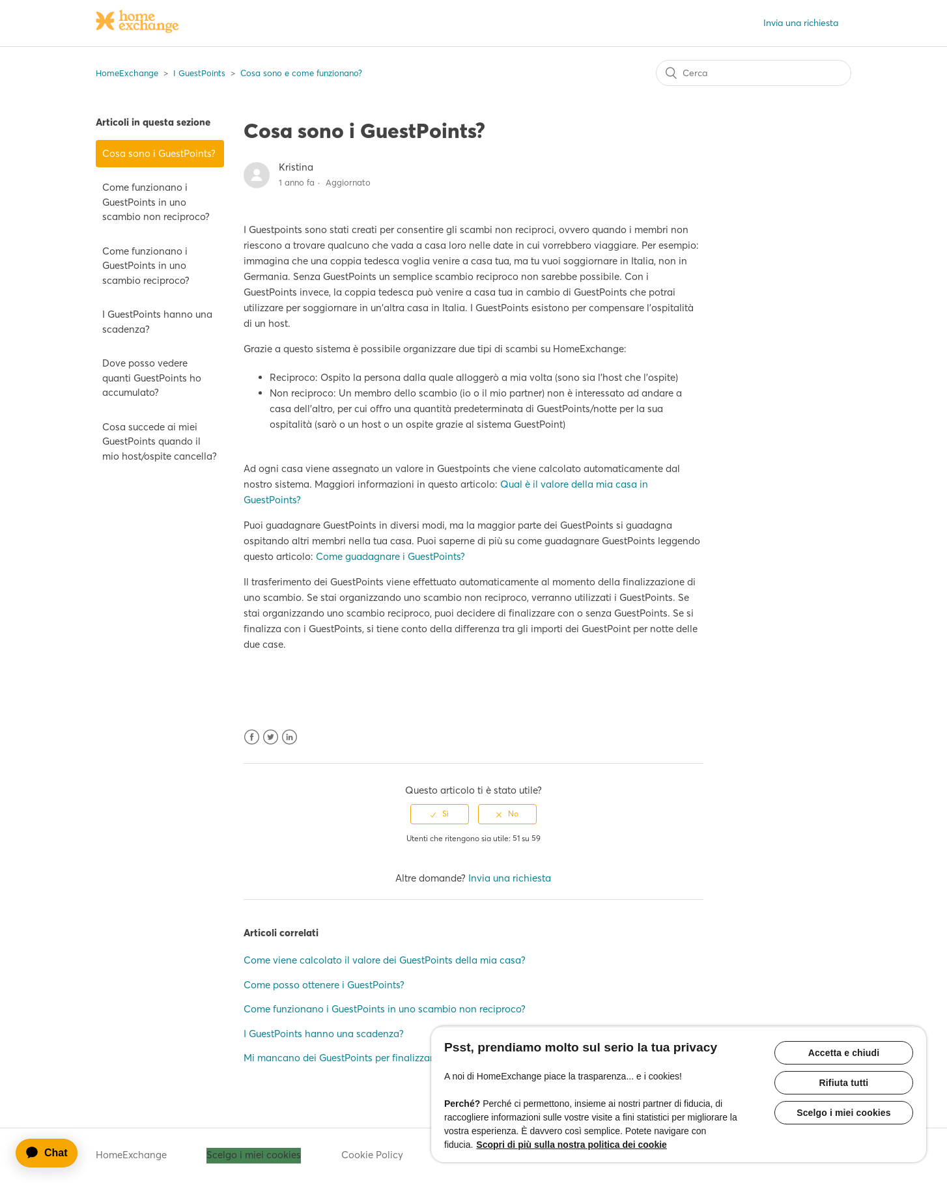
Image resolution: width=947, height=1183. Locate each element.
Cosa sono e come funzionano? (301, 73)
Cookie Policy (372, 1154)
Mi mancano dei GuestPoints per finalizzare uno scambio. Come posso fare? (414, 1057)
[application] (53, 1153)
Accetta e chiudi (844, 1053)
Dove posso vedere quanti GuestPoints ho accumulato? (151, 377)
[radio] (439, 814)
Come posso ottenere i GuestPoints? (324, 985)
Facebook (252, 737)
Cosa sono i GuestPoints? (159, 153)
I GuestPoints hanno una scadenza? (157, 321)
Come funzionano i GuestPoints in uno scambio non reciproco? (156, 202)
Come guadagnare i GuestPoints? (390, 556)
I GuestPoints (199, 73)
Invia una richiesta (800, 23)
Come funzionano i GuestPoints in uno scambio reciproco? (146, 265)
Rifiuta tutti (844, 1083)
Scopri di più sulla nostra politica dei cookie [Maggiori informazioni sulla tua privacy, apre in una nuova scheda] (571, 1144)
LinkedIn (289, 737)
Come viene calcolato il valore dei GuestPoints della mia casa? (385, 960)
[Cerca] (753, 73)
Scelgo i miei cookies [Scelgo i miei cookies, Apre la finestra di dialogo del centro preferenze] (844, 1112)
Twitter (270, 737)
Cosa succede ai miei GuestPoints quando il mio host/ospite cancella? (159, 441)
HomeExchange (127, 73)
